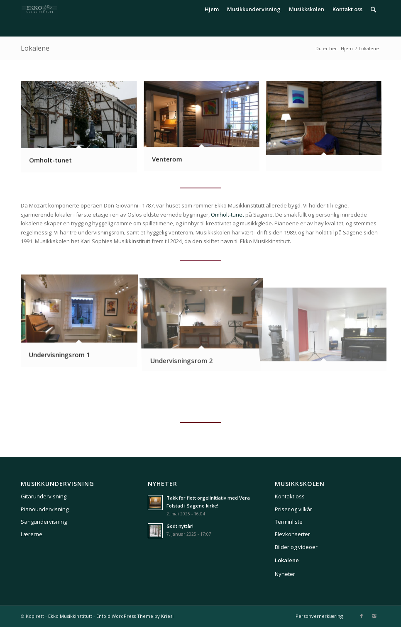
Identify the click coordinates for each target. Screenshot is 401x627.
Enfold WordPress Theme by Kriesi (135, 616)
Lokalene (35, 48)
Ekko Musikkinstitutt (70, 616)
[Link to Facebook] (361, 616)
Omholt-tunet (227, 214)
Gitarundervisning (43, 496)
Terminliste (289, 521)
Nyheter (285, 574)
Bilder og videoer (296, 547)
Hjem (347, 48)
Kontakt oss (290, 496)
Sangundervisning (44, 521)
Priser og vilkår (293, 509)
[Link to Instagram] (374, 616)
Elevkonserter (292, 534)
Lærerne (31, 534)
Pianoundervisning (44, 509)
